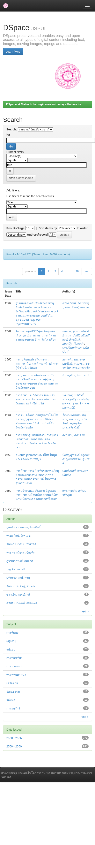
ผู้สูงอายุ (11, 641)
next (86, 271)
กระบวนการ (14, 666)
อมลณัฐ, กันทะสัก (73, 343)
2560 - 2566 (14, 738)
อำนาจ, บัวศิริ (70, 335)
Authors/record (37, 234)
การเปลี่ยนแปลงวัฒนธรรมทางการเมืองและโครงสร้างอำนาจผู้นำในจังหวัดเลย (37, 363)
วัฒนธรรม (13, 691)
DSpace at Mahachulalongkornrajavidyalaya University (43, 104)
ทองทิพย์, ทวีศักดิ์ (72, 395)
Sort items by (48, 228)
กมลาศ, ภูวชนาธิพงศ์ (75, 331)
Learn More (13, 51)
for (8, 134)
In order (82, 228)
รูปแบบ (10, 649)
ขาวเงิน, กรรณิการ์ (18, 594)
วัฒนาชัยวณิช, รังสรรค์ (21, 544)
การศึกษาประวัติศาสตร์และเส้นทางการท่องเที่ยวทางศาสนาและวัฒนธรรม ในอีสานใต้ (36, 399)
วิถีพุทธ (10, 700)
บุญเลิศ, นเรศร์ (15, 569)
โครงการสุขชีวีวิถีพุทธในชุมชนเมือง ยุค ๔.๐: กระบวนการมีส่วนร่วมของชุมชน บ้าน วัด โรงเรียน (36, 335)
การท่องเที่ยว (14, 658)
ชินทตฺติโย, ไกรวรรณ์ (75, 375)
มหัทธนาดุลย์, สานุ (18, 577)
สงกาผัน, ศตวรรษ (73, 359)
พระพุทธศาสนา (16, 674)
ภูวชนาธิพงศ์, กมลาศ (75, 307)
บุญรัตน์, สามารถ (73, 363)
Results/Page (15, 228)
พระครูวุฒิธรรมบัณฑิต (20, 552)
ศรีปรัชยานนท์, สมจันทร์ (21, 603)
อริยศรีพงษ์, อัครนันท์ (75, 303)
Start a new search (21, 178)
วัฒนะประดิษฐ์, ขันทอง (21, 586)
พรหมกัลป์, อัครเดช (18, 535)
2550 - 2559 (14, 746)
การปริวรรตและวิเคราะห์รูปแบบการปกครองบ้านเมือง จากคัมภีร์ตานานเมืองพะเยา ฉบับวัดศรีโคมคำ (37, 495)
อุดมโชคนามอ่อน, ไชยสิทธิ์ (23, 527)
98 (77, 271)
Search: (11, 129)
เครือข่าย (12, 683)
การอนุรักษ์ (13, 708)
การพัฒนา (13, 632)
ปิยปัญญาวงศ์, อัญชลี (75, 455)
